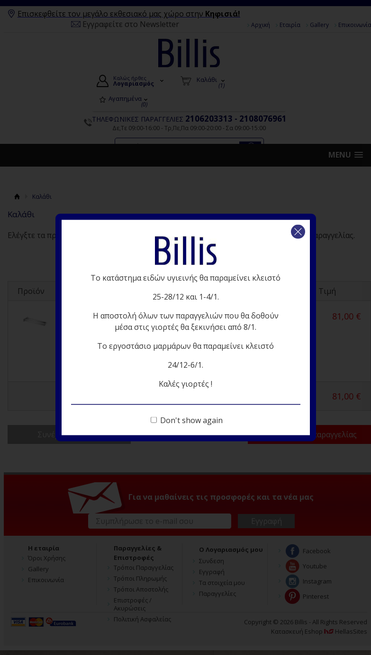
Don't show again (191, 420)
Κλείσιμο (298, 232)
